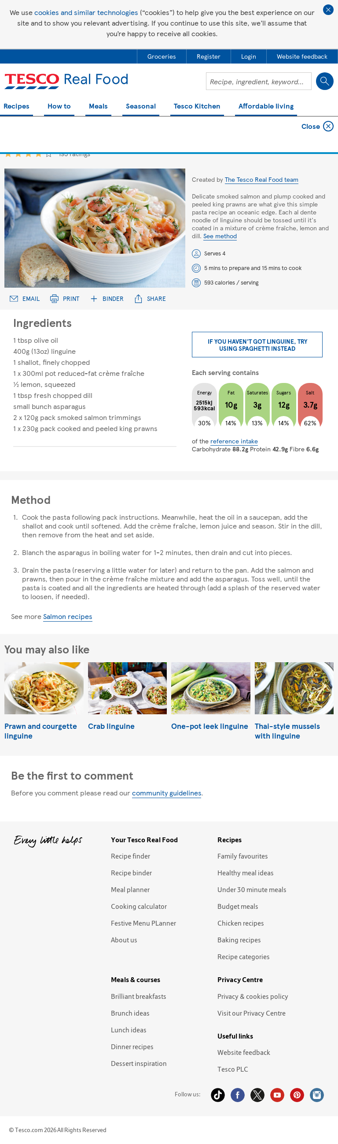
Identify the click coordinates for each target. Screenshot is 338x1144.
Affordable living (266, 106)
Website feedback (243, 1052)
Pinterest (297, 1095)
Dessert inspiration (139, 1063)
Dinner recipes (132, 1046)
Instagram (317, 1095)
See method (220, 235)
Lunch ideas (129, 1030)
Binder (107, 298)
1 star (8, 153)
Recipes (16, 106)
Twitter (257, 1095)
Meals (98, 106)
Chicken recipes (240, 923)
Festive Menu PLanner (143, 923)
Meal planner (130, 889)
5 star (49, 153)
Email (25, 298)
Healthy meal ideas (245, 873)
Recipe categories (243, 956)
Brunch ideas (130, 1013)
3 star (28, 153)
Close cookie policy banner (328, 9)
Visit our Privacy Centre (251, 1013)
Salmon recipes (67, 616)
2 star (18, 153)
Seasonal (141, 106)
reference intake (234, 440)
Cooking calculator (139, 906)
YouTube (277, 1095)
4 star (38, 153)
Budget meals (237, 906)
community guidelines (166, 793)
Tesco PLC (232, 1069)
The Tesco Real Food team (261, 179)
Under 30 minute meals (252, 889)
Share (150, 298)
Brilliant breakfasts (138, 996)
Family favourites (242, 856)
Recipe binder (131, 873)
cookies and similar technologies (86, 12)
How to (59, 106)
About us (124, 940)
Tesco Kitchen (197, 106)
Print (64, 298)
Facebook (238, 1095)
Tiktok (218, 1095)
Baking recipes (239, 940)
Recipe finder (130, 856)
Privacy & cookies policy (252, 996)
